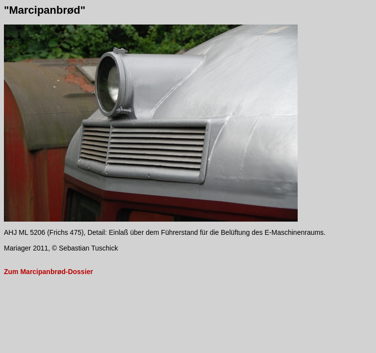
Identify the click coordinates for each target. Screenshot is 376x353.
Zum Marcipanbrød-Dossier (48, 272)
